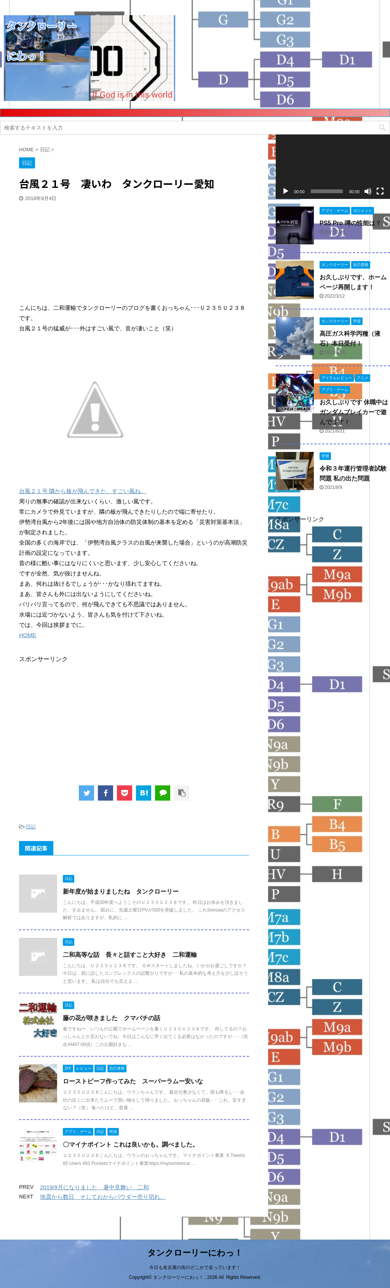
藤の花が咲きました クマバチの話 (111, 1018)
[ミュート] (368, 191)
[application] (333, 167)
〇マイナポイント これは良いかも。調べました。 (130, 1144)
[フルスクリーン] (380, 191)
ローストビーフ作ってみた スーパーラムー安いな (133, 1081)
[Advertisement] (76, 253)
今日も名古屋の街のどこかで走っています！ (195, 1267)
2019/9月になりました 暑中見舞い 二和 (94, 1187)
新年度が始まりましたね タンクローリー (121, 891)
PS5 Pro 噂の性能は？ (350, 223)
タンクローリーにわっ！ (195, 1253)
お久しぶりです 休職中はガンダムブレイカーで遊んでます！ (354, 412)
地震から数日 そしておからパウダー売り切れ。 (103, 1196)
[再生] (285, 191)
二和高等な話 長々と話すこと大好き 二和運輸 (130, 955)
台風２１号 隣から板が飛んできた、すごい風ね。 (82, 491)
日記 (31, 827)
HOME (27, 635)
